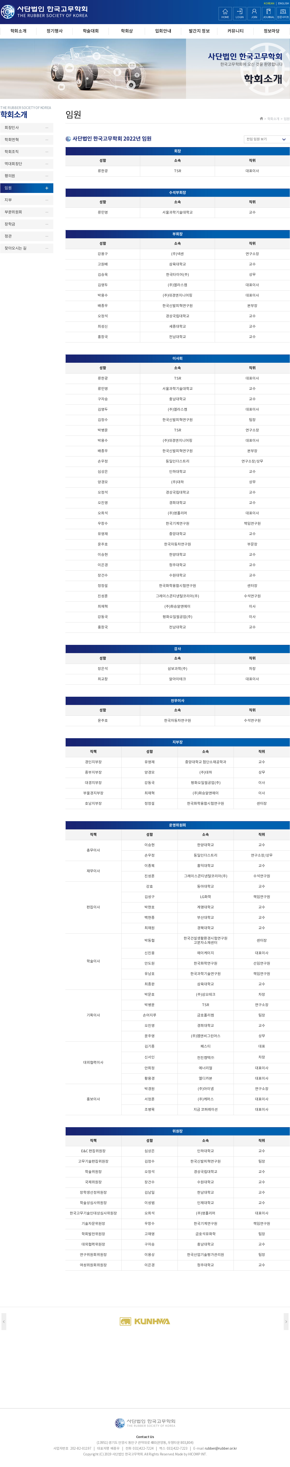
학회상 (127, 31)
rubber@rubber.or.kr (221, 1449)
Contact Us (145, 1437)
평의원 (10, 176)
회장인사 (12, 128)
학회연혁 (12, 140)
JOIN (254, 17)
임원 (8, 188)
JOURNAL (269, 17)
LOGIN (239, 17)
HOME (225, 17)
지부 (8, 200)
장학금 (10, 224)
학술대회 (91, 31)
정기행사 (55, 31)
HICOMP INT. (197, 1454)
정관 (8, 236)
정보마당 (272, 31)
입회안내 (163, 31)
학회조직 (12, 152)
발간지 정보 (199, 31)
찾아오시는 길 (16, 248)
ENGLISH (283, 3)
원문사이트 (283, 17)
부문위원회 (13, 212)
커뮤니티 (236, 31)
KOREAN (269, 3)
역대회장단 (13, 164)
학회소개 (18, 31)
